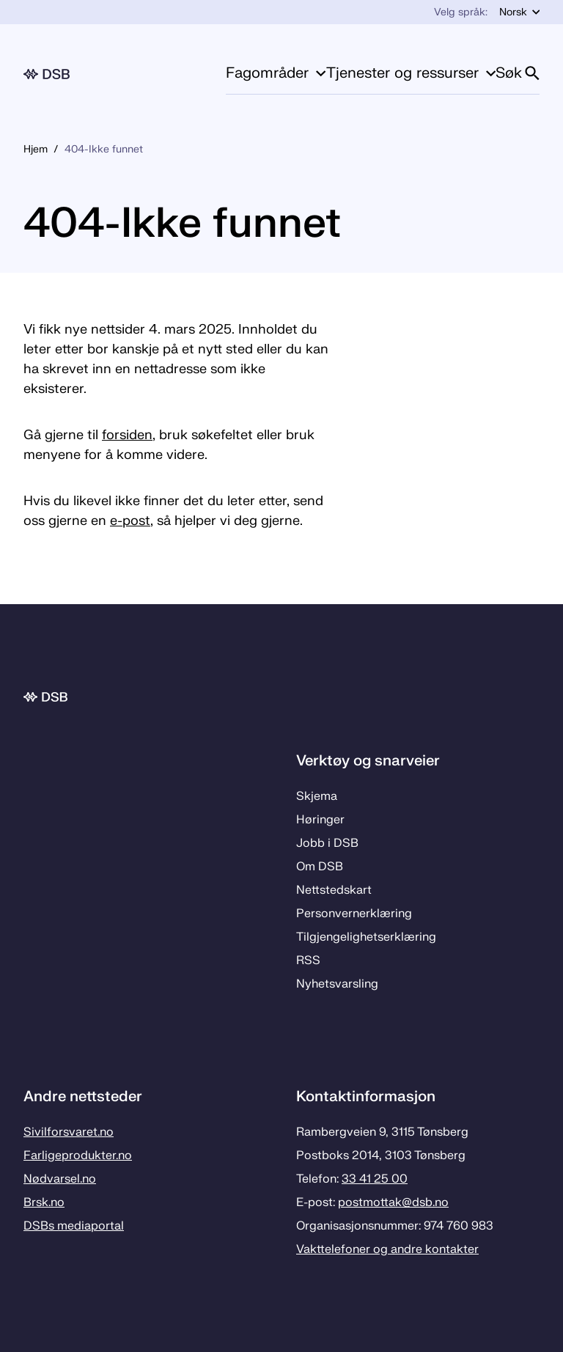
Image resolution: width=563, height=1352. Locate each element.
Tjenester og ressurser (411, 73)
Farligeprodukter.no (77, 1155)
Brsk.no (44, 1202)
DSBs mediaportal (73, 1226)
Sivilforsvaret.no (68, 1132)
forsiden (127, 435)
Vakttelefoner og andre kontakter (387, 1249)
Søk (518, 73)
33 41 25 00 (375, 1179)
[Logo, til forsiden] (46, 74)
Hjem (35, 149)
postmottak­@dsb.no (393, 1202)
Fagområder (275, 73)
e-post (130, 520)
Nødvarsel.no (59, 1179)
